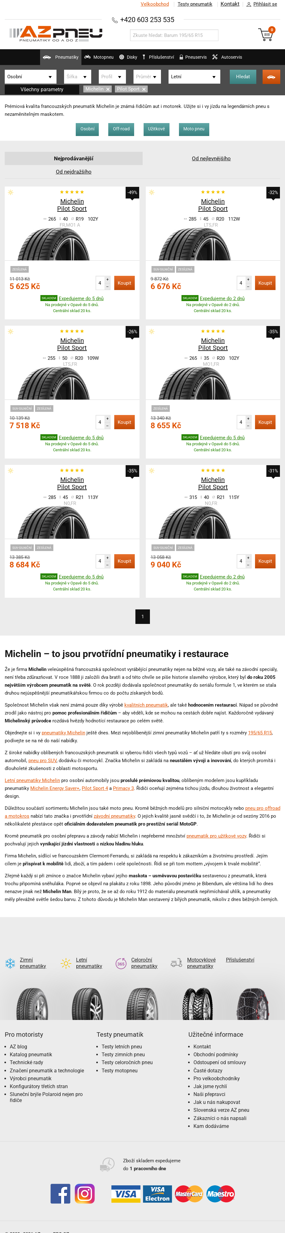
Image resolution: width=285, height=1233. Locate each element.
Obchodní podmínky (215, 1044)
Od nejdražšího (73, 171)
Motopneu (82, 59)
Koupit (124, 283)
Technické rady (26, 1052)
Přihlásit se (260, 4)
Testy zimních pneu (123, 1044)
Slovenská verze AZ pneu (221, 1100)
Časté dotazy (208, 1061)
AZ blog (18, 1037)
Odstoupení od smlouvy (219, 1052)
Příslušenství (162, 57)
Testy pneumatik (193, 4)
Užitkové (158, 129)
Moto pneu (200, 129)
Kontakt (229, 4)
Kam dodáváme (211, 1116)
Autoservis (246, 59)
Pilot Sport (131, 89)
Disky (120, 59)
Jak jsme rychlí (210, 1076)
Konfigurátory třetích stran (39, 1076)
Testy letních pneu (122, 1037)
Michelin (98, 89)
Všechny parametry (42, 89)
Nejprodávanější (74, 158)
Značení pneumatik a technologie (47, 1061)
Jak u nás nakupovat (216, 1092)
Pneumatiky (35, 59)
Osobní (80, 129)
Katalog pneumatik (31, 1044)
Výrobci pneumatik (30, 1068)
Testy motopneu (120, 1061)
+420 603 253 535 (147, 19)
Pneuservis (203, 59)
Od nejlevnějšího (211, 158)
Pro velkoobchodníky (216, 1068)
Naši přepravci (209, 1084)
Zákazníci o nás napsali (219, 1108)
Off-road (118, 129)
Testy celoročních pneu (127, 1052)
